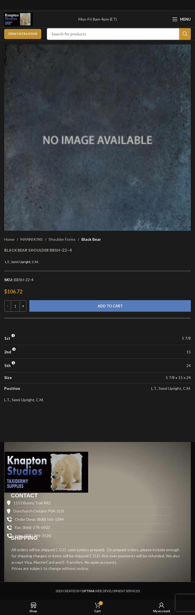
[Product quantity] (15, 306)
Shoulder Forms (62, 239)
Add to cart (110, 306)
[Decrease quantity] (7, 306)
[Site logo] (18, 18)
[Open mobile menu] (181, 19)
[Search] (119, 34)
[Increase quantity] (23, 306)
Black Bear (91, 239)
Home (9, 239)
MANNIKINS (31, 239)
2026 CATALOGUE (22, 33)
